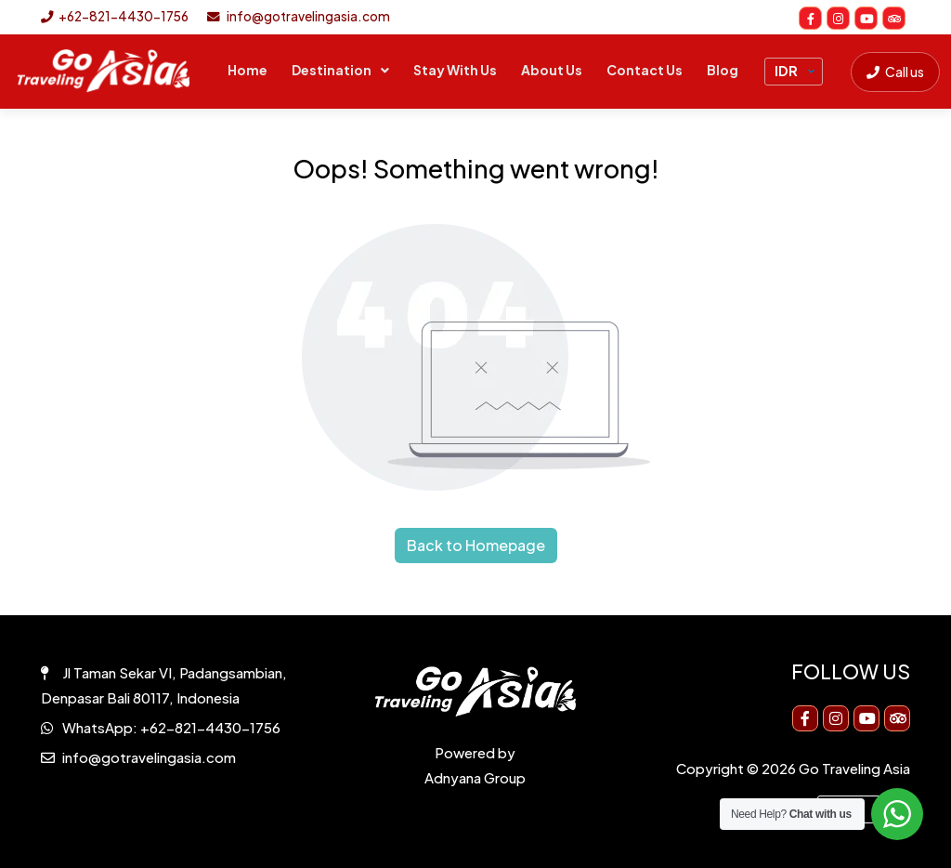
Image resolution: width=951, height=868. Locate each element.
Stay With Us (455, 69)
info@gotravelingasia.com (298, 16)
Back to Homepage (476, 545)
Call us (895, 71)
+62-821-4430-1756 (115, 16)
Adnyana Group (475, 777)
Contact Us (644, 69)
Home (247, 69)
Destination (331, 69)
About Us (551, 69)
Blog (722, 69)
